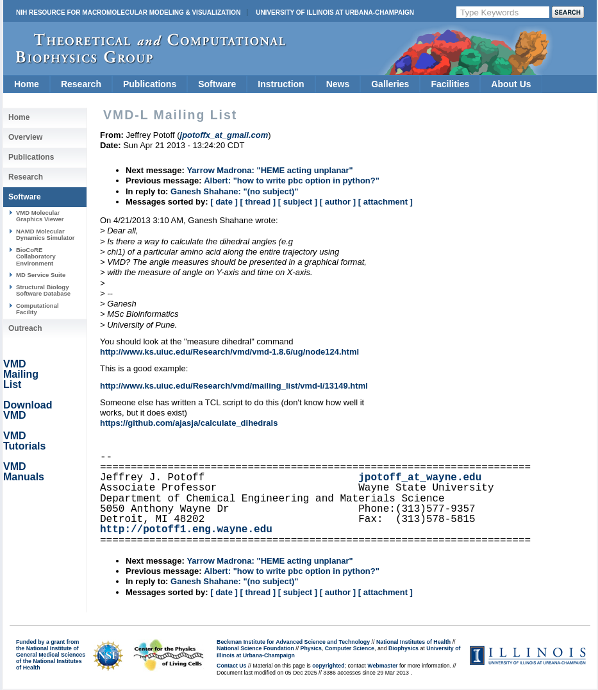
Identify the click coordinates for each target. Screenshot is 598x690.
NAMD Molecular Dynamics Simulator (45, 234)
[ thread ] (258, 201)
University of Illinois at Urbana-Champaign (335, 12)
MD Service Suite (40, 274)
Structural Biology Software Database (43, 290)
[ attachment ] (385, 201)
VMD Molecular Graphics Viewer (39, 216)
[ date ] (224, 201)
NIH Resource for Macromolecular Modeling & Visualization (128, 12)
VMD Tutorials (24, 440)
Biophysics (403, 648)
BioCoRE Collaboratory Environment (36, 256)
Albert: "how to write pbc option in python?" (291, 180)
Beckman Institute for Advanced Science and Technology (293, 642)
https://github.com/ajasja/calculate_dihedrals (189, 423)
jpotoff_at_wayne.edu (419, 478)
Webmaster (382, 665)
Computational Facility (37, 309)
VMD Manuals (23, 471)
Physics (311, 648)
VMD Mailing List (20, 374)
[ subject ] (297, 201)
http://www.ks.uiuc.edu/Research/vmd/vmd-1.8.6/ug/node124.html (229, 352)
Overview (25, 137)
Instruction (281, 84)
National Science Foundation (255, 648)
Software (217, 84)
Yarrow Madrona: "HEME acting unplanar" (270, 170)
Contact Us (231, 665)
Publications (149, 84)
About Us (511, 84)
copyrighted (328, 665)
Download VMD (27, 410)
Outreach (25, 328)
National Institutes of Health (413, 642)
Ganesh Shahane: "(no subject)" (234, 191)
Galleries (390, 84)
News (338, 84)
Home (26, 84)
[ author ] (338, 201)
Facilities (450, 84)
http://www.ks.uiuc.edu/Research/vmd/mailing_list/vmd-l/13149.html (234, 386)
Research (81, 84)
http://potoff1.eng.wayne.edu (186, 530)
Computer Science (349, 648)
